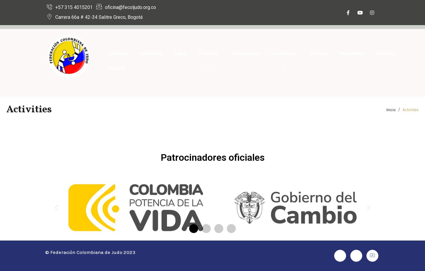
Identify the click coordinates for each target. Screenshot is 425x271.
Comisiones (284, 60)
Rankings (385, 53)
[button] (56, 207)
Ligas (180, 53)
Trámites (209, 60)
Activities (411, 110)
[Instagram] (372, 13)
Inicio (391, 110)
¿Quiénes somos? (117, 61)
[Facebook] (348, 13)
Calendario (151, 53)
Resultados (352, 53)
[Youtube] (360, 13)
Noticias (319, 53)
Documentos (245, 53)
